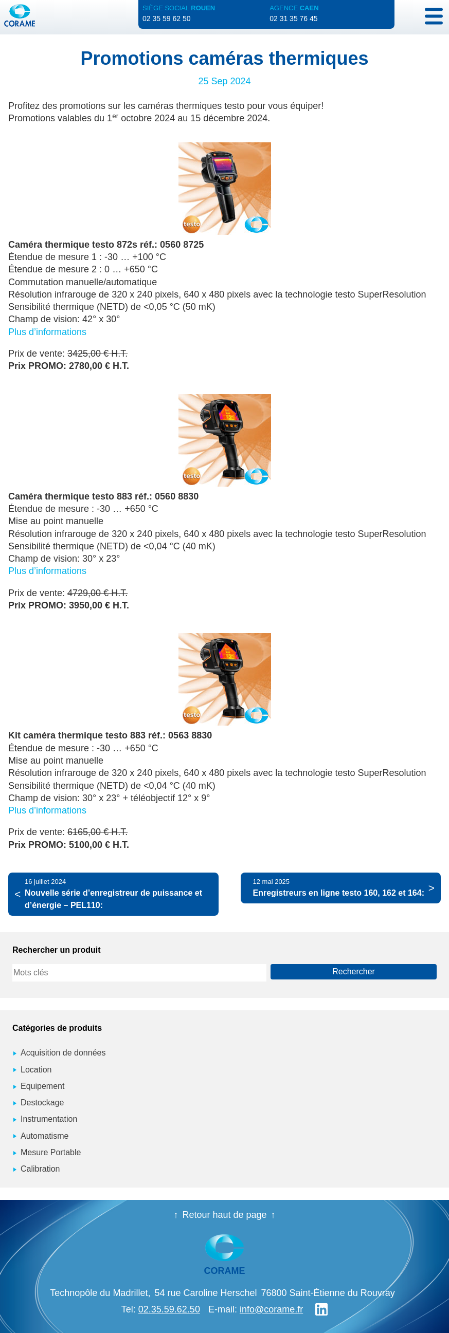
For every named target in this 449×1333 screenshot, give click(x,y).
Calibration (40, 1168)
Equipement (42, 1086)
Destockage (42, 1102)
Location (36, 1069)
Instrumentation (49, 1119)
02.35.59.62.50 (169, 1309)
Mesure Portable (51, 1152)
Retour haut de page (224, 1215)
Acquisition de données (63, 1052)
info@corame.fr (271, 1309)
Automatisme (44, 1136)
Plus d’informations (47, 332)
